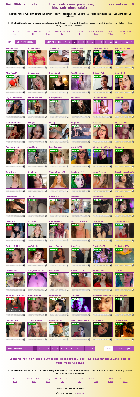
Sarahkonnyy (121, 147)
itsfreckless (76, 197)
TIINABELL (54, 48)
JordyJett (97, 122)
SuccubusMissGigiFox (125, 172)
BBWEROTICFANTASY (81, 320)
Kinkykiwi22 (32, 221)
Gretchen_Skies (122, 295)
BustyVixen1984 (122, 246)
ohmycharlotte (55, 320)
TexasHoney (98, 271)
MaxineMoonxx (34, 295)
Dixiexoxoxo (98, 221)
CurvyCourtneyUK (79, 221)
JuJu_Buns (98, 320)
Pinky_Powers (121, 122)
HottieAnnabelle (122, 221)
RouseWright (55, 73)
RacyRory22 (11, 197)
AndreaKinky (120, 73)
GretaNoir (75, 246)
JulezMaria (32, 147)
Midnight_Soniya (122, 48)
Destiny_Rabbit (13, 246)
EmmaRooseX (121, 320)
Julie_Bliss (11, 172)
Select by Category (25, 42)
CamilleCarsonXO (57, 172)
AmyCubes (76, 122)
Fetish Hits (80, 393)
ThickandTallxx (100, 73)
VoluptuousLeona (35, 98)
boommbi (75, 98)
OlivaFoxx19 (11, 73)
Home (10, 42)
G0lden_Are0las (34, 320)
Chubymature (55, 98)
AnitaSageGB (12, 48)
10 (111, 42)
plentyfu (31, 122)
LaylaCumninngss (14, 98)
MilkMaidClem (55, 295)
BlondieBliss (11, 271)
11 (116, 42)
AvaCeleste (32, 246)
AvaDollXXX (76, 147)
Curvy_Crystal (55, 246)
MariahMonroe (99, 172)
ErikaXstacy (32, 172)
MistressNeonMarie (101, 147)
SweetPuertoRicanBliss (103, 295)
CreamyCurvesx (78, 48)
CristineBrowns (100, 98)
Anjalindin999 (33, 48)
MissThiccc (98, 197)
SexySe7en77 (99, 246)
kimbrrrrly (119, 197)
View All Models (54, 42)
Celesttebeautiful (100, 48)
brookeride (54, 271)
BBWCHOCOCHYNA (15, 295)
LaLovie (118, 271)
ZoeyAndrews (55, 147)
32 (127, 42)
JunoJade (75, 295)
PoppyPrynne (55, 221)
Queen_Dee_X (77, 271)
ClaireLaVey (11, 221)
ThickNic (31, 197)
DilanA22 (119, 98)
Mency (52, 122)
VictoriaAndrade (13, 122)
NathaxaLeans (33, 73)
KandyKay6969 (78, 172)
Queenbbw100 (12, 147)
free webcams (74, 363)
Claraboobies (12, 320)
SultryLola (54, 197)
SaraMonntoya (77, 73)
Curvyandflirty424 (35, 271)
